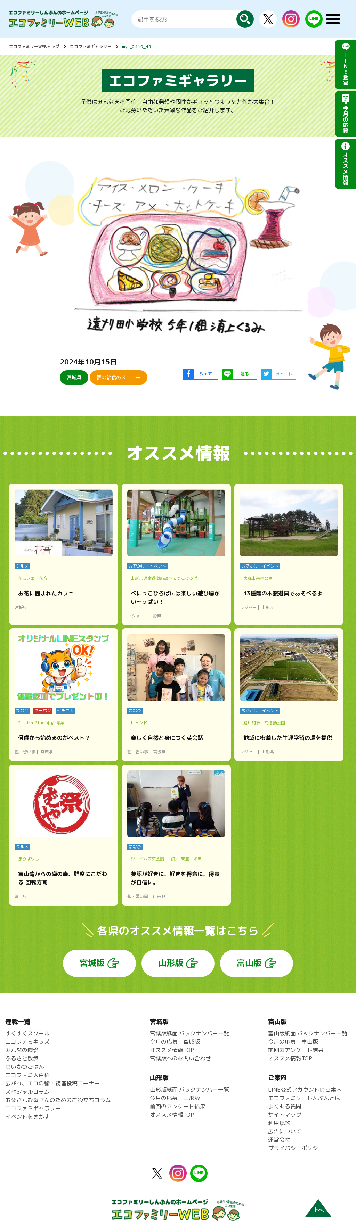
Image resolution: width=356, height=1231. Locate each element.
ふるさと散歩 (22, 1058)
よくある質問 (284, 1106)
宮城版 (92, 963)
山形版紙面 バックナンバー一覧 (189, 1089)
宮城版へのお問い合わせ (180, 1058)
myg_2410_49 (136, 46)
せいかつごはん (24, 1067)
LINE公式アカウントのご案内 (305, 1089)
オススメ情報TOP (172, 1050)
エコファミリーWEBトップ (34, 46)
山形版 (170, 963)
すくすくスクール (27, 1033)
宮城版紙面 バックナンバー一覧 (189, 1033)
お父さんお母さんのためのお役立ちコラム (58, 1100)
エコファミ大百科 (27, 1075)
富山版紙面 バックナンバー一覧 (307, 1033)
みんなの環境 (22, 1050)
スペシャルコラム (27, 1092)
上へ (318, 1210)
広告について (284, 1131)
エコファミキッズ (27, 1042)
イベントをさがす (27, 1117)
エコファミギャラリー (91, 46)
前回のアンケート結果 (177, 1106)
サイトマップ (284, 1114)
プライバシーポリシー (296, 1148)
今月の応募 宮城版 (175, 1042)
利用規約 (279, 1123)
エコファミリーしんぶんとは (304, 1098)
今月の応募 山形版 (175, 1098)
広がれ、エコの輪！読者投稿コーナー (52, 1083)
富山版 (249, 963)
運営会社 (279, 1139)
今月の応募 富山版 (293, 1042)
